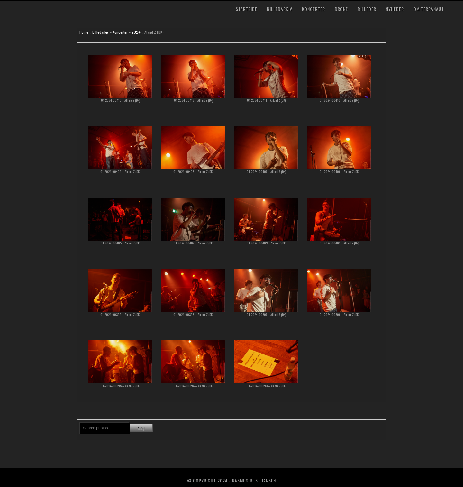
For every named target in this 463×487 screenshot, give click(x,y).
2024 (136, 32)
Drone (341, 8)
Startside (246, 8)
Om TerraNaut (428, 8)
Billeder (367, 8)
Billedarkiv (279, 8)
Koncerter (313, 8)
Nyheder (395, 8)
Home (83, 32)
